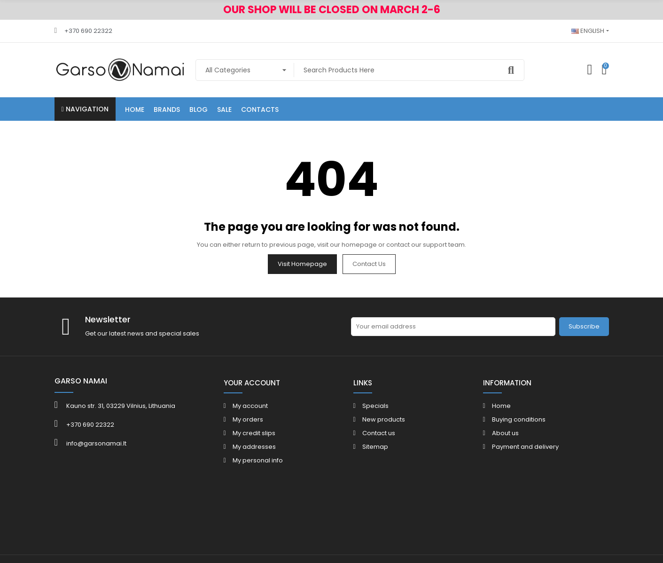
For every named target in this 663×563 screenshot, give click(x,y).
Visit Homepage (302, 263)
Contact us (369, 263)
